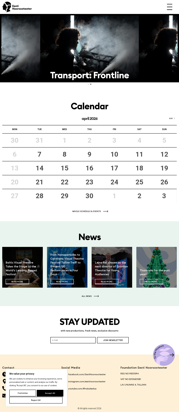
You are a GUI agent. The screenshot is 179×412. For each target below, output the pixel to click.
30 (89, 196)
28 (39, 196)
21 (39, 182)
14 (39, 168)
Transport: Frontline (89, 75)
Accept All (36, 400)
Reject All (49, 393)
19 (164, 168)
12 (164, 154)
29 (65, 196)
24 (114, 182)
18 (139, 168)
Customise (22, 393)
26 (164, 182)
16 (89, 168)
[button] (1, 47)
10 (114, 154)
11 (139, 154)
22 (65, 182)
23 (89, 182)
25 (139, 182)
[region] (36, 388)
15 (65, 168)
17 (114, 168)
